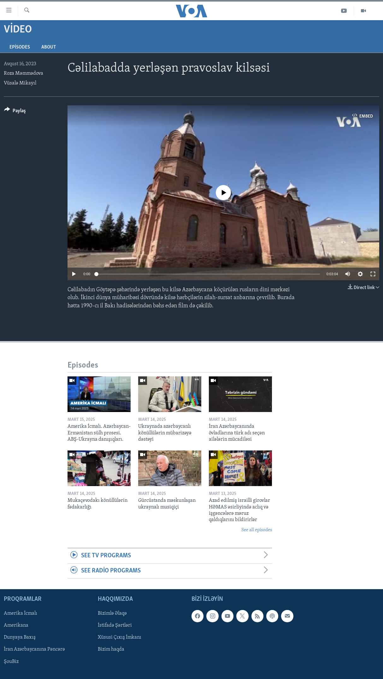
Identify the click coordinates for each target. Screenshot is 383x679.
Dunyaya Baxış (20, 637)
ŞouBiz (11, 661)
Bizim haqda (111, 649)
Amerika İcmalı (20, 613)
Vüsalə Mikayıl (20, 83)
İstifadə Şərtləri (115, 625)
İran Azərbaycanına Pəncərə (34, 649)
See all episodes (256, 530)
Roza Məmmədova (23, 73)
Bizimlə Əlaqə (112, 613)
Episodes (19, 47)
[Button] (15, 111)
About (48, 47)
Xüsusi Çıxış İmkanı (119, 637)
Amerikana (16, 625)
